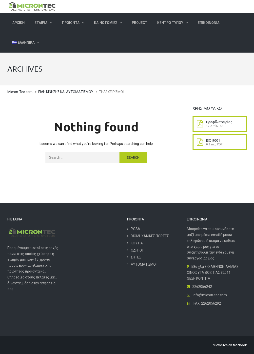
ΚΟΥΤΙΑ (137, 243)
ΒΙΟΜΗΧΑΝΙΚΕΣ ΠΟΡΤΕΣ (150, 236)
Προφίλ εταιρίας (219, 122)
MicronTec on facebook (230, 345)
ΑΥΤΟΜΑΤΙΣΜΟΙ (143, 264)
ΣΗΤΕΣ (136, 257)
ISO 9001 (213, 140)
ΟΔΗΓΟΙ (137, 250)
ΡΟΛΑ (135, 229)
